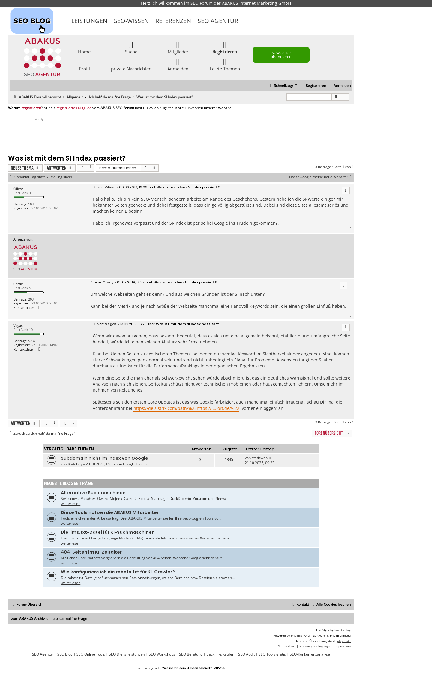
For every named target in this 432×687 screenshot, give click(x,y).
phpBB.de (344, 641)
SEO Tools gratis (272, 654)
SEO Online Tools (90, 654)
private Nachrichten (131, 64)
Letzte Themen (225, 64)
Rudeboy (75, 463)
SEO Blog (65, 654)
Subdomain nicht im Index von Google (104, 458)
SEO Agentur (218, 21)
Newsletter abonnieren (281, 54)
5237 (31, 341)
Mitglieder (178, 47)
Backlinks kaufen (220, 654)
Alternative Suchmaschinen (93, 493)
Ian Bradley (342, 630)
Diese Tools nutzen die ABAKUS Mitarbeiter (110, 512)
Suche (131, 47)
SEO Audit (246, 654)
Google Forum (135, 463)
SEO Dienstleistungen (127, 654)
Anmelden (177, 64)
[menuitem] (339, 86)
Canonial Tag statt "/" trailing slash (43, 177)
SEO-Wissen (131, 21)
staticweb (260, 457)
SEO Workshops (162, 654)
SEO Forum (201, 3)
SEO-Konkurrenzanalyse (310, 654)
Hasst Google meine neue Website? (321, 177)
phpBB (295, 635)
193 (31, 204)
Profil (84, 64)
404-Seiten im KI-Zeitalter (91, 552)
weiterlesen (70, 503)
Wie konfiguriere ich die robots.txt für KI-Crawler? (118, 572)
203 (31, 299)
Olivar (18, 189)
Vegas (18, 326)
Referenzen (173, 21)
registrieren (31, 108)
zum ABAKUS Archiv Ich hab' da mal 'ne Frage (49, 618)
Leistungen (89, 21)
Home (84, 47)
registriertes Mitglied (74, 108)
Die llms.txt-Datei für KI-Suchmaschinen (108, 532)
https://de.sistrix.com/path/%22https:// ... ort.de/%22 (186, 408)
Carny (18, 284)
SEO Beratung (190, 654)
